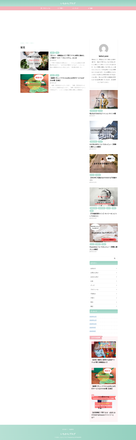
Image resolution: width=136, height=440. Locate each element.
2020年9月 (93, 327)
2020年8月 (93, 331)
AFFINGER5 (78, 437)
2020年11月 (93, 320)
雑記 (90, 8)
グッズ (75, 8)
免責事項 (71, 429)
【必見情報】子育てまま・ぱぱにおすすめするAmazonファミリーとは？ (103, 415)
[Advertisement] (68, 24)
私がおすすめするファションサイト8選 (103, 113)
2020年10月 (93, 324)
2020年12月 (93, 316)
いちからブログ (68, 3)
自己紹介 (64, 429)
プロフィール (45, 8)
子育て (60, 8)
